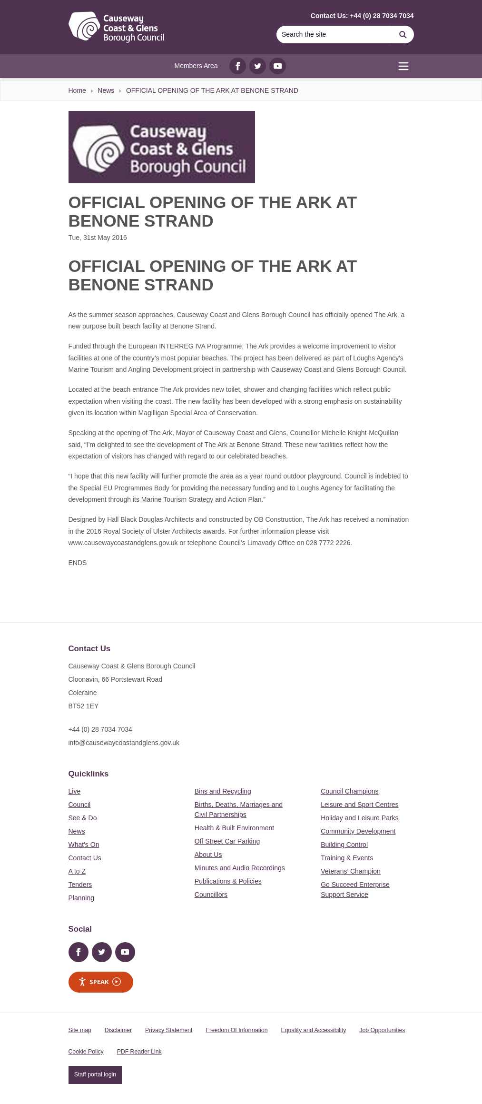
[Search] (334, 34)
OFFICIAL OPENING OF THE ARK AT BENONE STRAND (212, 90)
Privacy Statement (168, 1030)
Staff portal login (95, 1074)
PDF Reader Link (139, 1051)
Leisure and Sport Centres (359, 804)
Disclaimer (118, 1030)
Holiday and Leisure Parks (359, 818)
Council (80, 804)
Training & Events (347, 858)
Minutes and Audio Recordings (240, 868)
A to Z (77, 871)
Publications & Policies (228, 881)
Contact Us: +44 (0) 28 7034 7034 (362, 16)
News (106, 90)
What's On (84, 844)
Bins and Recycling (223, 791)
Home (77, 90)
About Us (208, 854)
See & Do (83, 818)
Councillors (211, 894)
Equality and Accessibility (313, 1030)
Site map (80, 1030)
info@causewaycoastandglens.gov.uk (124, 742)
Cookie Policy (86, 1051)
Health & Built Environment (234, 828)
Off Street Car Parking (227, 841)
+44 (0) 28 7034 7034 (100, 729)
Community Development (358, 831)
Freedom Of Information (236, 1030)
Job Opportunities (382, 1030)
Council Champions (349, 791)
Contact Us (85, 858)
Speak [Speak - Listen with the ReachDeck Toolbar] (99, 981)
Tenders (80, 884)
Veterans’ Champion (351, 871)
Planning (82, 898)
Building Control (344, 844)
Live (75, 791)
